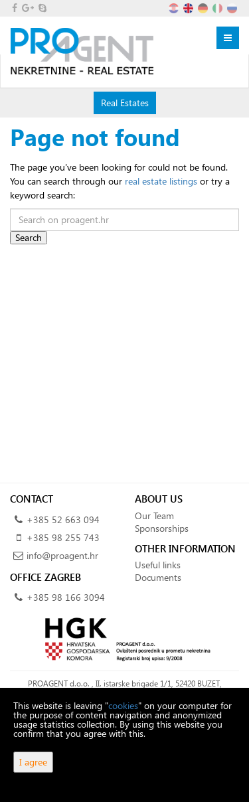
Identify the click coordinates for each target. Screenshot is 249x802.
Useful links (158, 564)
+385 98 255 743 (63, 537)
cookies (123, 705)
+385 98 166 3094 (66, 597)
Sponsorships (162, 528)
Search (28, 237)
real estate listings (161, 181)
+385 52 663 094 (63, 519)
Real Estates (124, 102)
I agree (33, 762)
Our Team (154, 515)
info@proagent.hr (62, 555)
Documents (158, 577)
